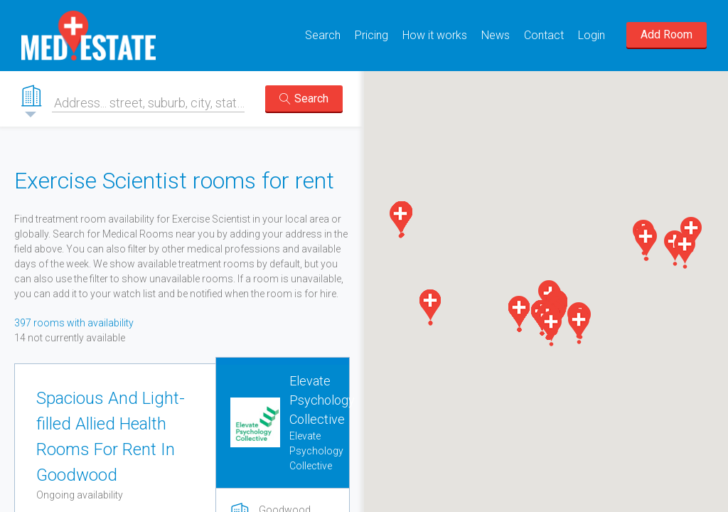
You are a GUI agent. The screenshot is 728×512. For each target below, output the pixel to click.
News (495, 35)
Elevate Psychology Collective (322, 400)
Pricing (371, 35)
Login (591, 35)
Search (323, 35)
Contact (544, 35)
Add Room (666, 34)
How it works (434, 35)
